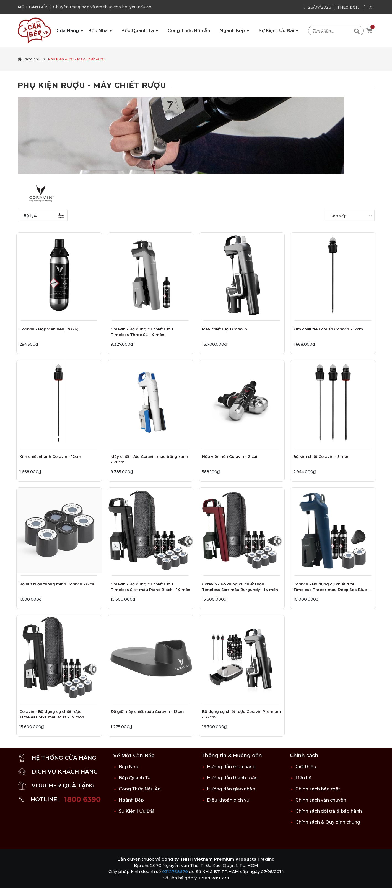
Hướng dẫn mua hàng (231, 766)
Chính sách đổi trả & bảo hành (328, 811)
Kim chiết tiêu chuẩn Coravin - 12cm (328, 329)
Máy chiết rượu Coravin (224, 329)
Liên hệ (303, 777)
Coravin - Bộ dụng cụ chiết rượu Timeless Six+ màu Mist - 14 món (51, 714)
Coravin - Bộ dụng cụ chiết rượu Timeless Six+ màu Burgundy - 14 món (240, 587)
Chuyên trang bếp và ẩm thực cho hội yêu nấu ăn (102, 6)
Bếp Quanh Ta (138, 30)
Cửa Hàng (68, 30)
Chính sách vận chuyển (320, 800)
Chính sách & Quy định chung (327, 822)
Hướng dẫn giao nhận (231, 789)
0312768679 (175, 871)
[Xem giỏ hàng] (369, 31)
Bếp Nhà (98, 30)
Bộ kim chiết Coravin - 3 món (321, 456)
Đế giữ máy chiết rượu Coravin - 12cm (147, 711)
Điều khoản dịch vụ (228, 800)
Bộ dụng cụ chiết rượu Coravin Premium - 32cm (241, 714)
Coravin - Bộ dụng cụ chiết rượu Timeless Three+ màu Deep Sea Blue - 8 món (331, 588)
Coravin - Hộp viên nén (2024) (49, 329)
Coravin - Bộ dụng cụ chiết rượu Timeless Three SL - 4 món (142, 332)
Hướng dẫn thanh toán (232, 777)
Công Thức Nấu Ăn (189, 30)
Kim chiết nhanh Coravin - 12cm (50, 456)
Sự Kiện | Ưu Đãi (277, 30)
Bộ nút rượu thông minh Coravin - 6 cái (57, 584)
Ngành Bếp (233, 30)
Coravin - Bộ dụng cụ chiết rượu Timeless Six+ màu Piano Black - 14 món (150, 587)
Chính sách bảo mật (317, 789)
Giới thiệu (305, 766)
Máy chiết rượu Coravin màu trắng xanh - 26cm (149, 459)
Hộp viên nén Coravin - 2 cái (229, 456)
